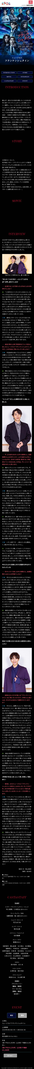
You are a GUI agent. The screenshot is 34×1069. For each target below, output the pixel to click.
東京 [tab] (11, 1015)
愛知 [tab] (22, 1015)
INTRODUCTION (9, 72)
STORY (25, 72)
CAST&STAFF (9, 81)
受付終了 (10, 1055)
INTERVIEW (25, 77)
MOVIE (9, 77)
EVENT (24, 81)
